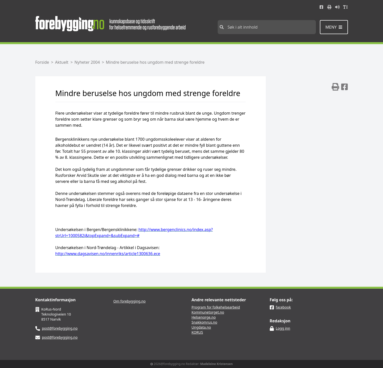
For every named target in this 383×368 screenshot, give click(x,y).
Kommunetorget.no (208, 312)
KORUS (197, 332)
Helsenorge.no (204, 317)
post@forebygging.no (60, 328)
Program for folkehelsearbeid (216, 307)
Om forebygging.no (129, 301)
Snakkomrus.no (204, 322)
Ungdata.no (201, 327)
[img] (335, 87)
